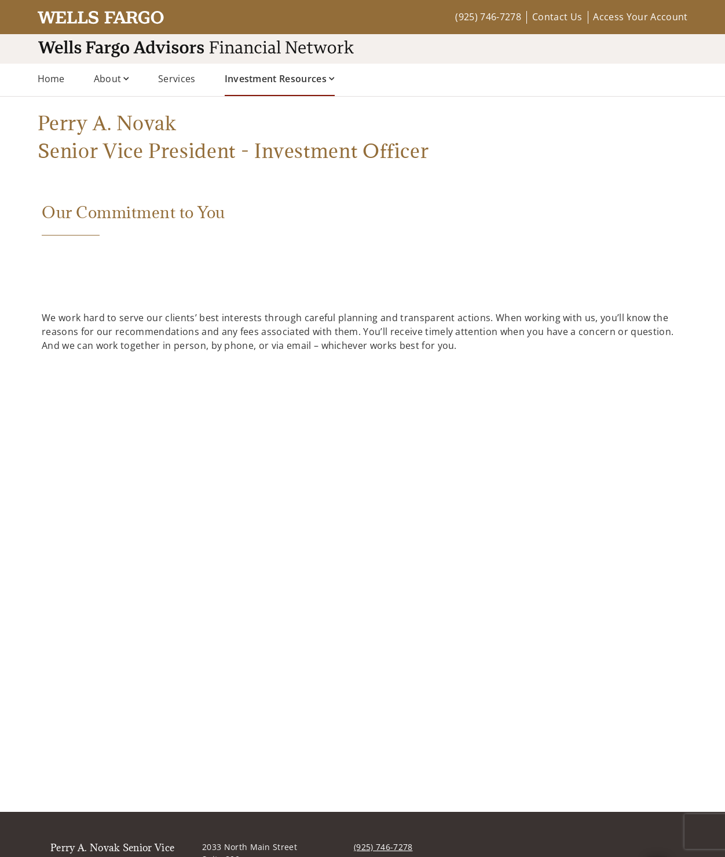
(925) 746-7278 (488, 16)
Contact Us (557, 16)
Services (177, 78)
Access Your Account (640, 16)
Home (51, 78)
